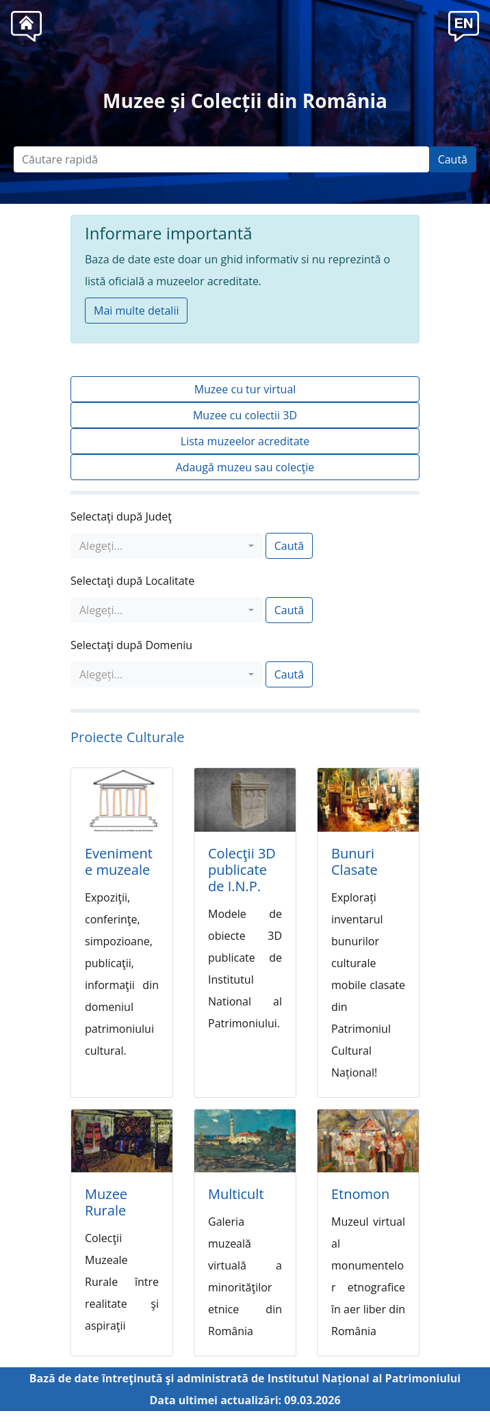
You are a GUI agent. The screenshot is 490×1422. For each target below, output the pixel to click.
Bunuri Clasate (354, 861)
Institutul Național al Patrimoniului (364, 1378)
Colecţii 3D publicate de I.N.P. (242, 869)
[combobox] (166, 546)
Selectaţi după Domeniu (131, 645)
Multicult (236, 1194)
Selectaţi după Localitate (132, 580)
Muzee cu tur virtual (245, 389)
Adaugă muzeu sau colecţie (245, 467)
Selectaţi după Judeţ (121, 516)
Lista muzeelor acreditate (245, 441)
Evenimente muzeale (119, 861)
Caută (452, 159)
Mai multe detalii (136, 310)
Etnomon (360, 1194)
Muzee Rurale (106, 1202)
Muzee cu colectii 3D (245, 415)
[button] (463, 24)
